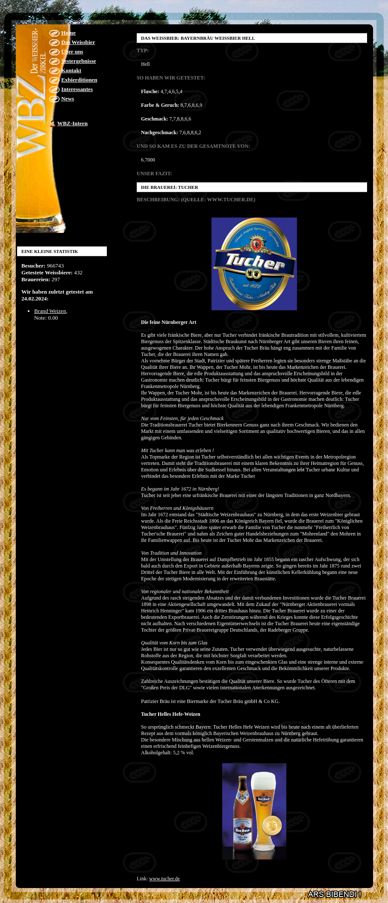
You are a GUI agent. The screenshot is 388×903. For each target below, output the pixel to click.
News (67, 98)
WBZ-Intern (72, 123)
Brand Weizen (50, 311)
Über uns (72, 51)
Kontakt (71, 70)
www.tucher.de (164, 879)
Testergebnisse (78, 61)
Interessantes (77, 89)
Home (68, 32)
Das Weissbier (78, 42)
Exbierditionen (79, 79)
